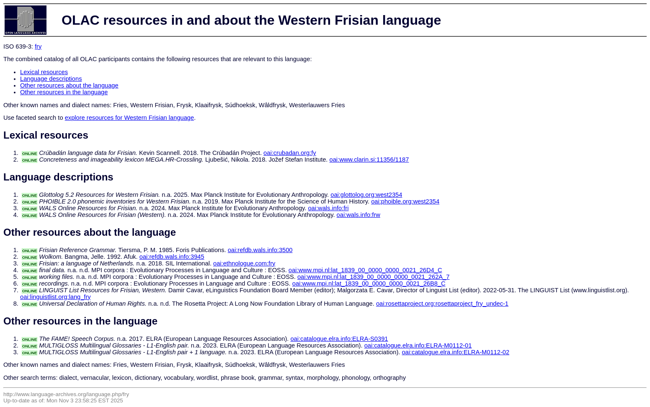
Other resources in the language (64, 92)
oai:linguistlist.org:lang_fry (55, 297)
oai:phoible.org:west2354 (405, 201)
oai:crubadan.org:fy (289, 152)
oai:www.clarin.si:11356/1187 (369, 159)
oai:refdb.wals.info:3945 (171, 256)
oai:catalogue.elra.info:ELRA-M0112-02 (455, 352)
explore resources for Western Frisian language (129, 117)
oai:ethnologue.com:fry (244, 263)
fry (38, 46)
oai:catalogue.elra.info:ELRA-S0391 (339, 338)
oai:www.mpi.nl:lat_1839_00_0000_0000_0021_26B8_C (369, 283)
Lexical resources (44, 72)
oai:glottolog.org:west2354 (366, 194)
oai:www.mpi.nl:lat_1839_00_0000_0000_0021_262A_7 (373, 276)
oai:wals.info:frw (358, 214)
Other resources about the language (69, 85)
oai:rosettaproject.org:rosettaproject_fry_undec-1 (442, 303)
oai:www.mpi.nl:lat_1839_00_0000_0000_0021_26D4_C (365, 270)
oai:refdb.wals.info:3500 (260, 250)
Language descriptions (51, 78)
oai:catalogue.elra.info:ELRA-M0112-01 (418, 345)
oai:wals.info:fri (328, 208)
